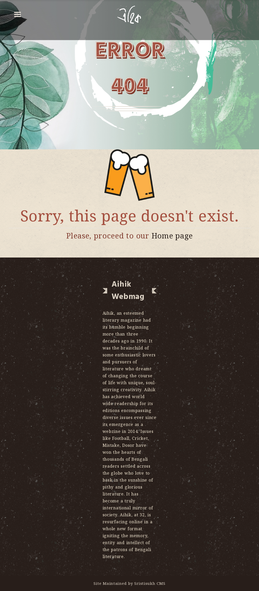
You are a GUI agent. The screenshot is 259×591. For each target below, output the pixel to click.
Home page (172, 235)
